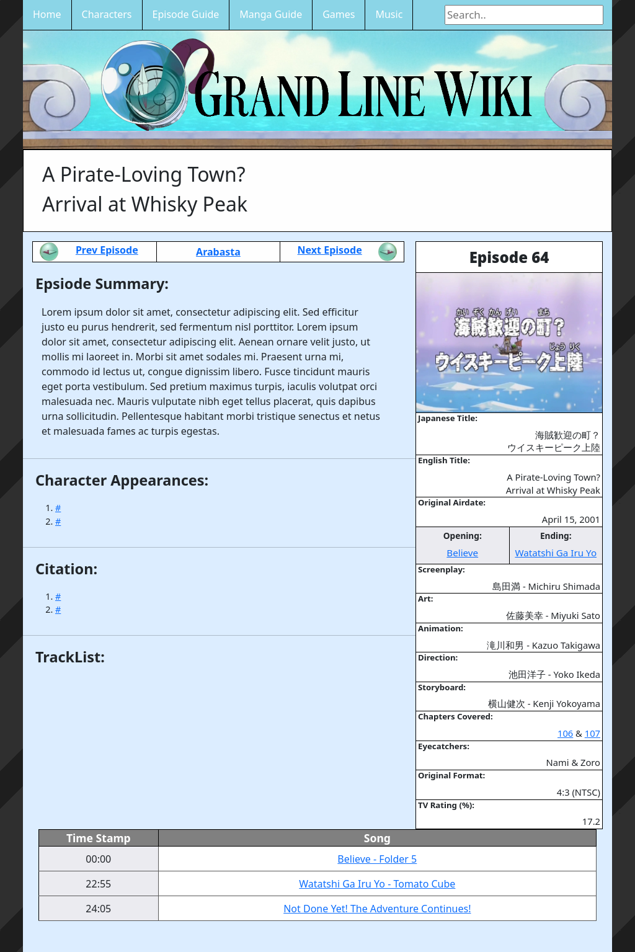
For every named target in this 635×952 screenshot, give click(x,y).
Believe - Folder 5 (377, 859)
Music (388, 14)
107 (592, 733)
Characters (107, 14)
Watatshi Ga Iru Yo (556, 552)
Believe (462, 552)
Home (47, 14)
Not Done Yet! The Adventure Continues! (377, 908)
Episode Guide (186, 14)
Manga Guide (270, 14)
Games (338, 14)
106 (565, 733)
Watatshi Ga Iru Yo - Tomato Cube (377, 884)
